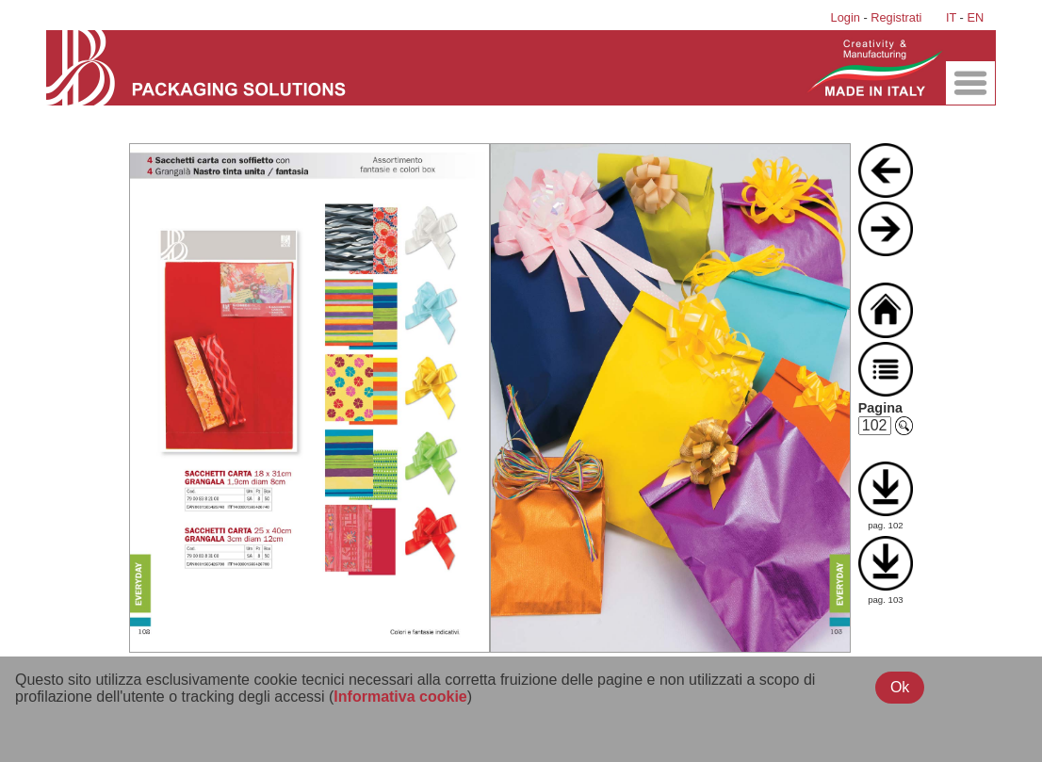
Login (845, 17)
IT (951, 17)
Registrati (896, 17)
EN (975, 17)
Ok (899, 687)
